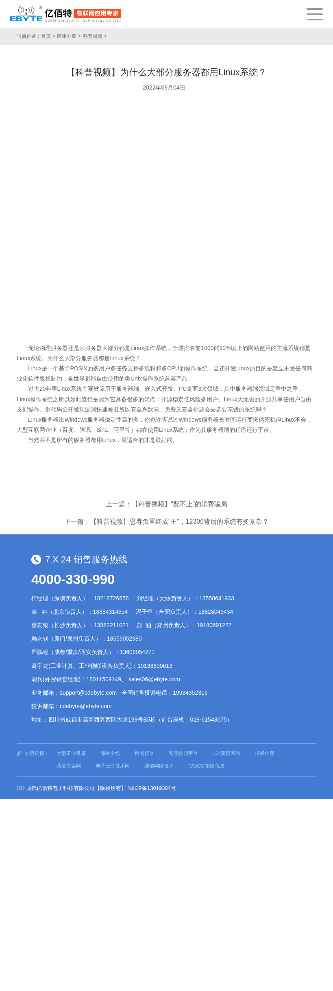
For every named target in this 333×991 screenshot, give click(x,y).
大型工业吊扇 (71, 753)
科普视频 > (95, 36)
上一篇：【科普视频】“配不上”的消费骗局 (166, 504)
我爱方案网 (69, 766)
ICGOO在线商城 (206, 766)
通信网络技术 (159, 766)
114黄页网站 (226, 753)
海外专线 (110, 753)
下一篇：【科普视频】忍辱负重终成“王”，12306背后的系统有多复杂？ (166, 521)
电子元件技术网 (113, 766)
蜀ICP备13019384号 (152, 788)
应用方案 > (69, 36)
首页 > (48, 36)
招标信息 (264, 753)
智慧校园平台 (183, 753)
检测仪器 (144, 753)
